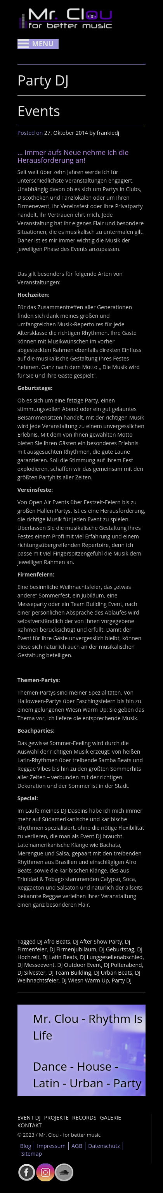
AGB (76, 1145)
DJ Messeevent (36, 964)
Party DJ (122, 980)
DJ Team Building (69, 972)
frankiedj (108, 132)
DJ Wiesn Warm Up (85, 980)
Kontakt (29, 1125)
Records (84, 1117)
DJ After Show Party (97, 941)
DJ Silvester (31, 972)
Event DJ (29, 1117)
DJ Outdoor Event (79, 964)
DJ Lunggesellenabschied (111, 957)
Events (38, 110)
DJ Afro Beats (53, 941)
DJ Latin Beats (59, 957)
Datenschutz (104, 1145)
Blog (25, 1145)
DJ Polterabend (123, 964)
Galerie (110, 1117)
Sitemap (31, 1153)
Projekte (56, 1117)
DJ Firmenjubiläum (73, 949)
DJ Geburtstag (116, 949)
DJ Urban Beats (113, 972)
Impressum (51, 1145)
